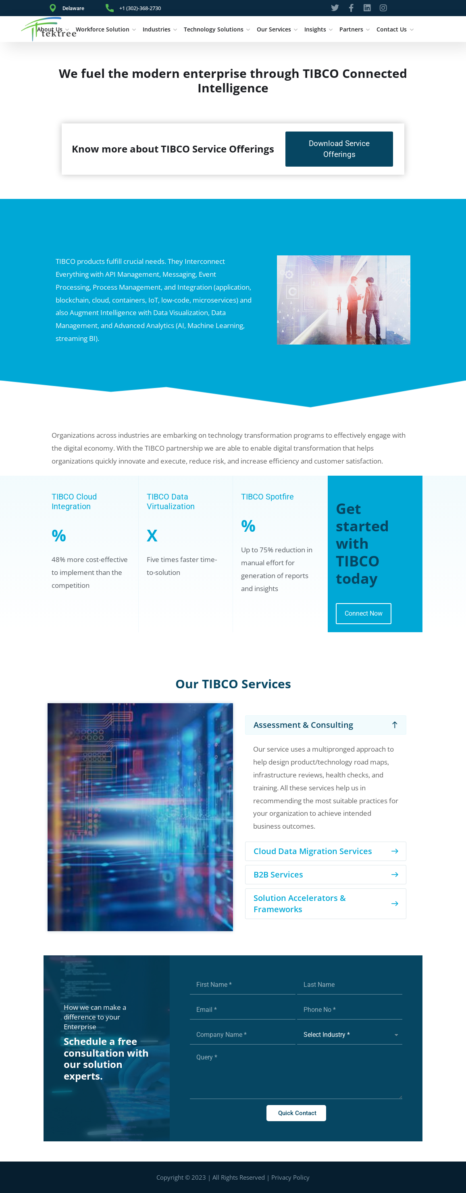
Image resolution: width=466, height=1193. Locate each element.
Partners (351, 29)
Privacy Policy (290, 1177)
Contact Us (392, 29)
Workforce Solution (102, 29)
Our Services (274, 29)
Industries (157, 29)
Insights (315, 29)
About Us (49, 29)
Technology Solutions (213, 29)
